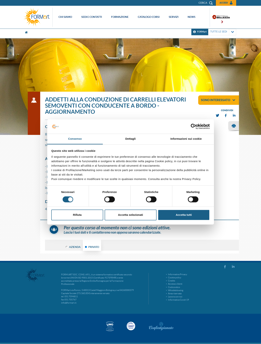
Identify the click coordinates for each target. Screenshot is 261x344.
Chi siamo (65, 16)
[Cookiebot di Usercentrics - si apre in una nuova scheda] (193, 126)
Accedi (224, 2)
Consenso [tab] (75, 138)
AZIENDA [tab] (75, 246)
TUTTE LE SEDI (222, 32)
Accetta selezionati (130, 214)
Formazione (120, 16)
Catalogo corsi (148, 16)
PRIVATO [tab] (93, 246)
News (191, 16)
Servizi (173, 16)
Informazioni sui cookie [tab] (186, 138)
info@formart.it (68, 303)
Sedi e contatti (91, 16)
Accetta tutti (184, 214)
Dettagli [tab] (130, 138)
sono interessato (218, 100)
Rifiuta (77, 214)
